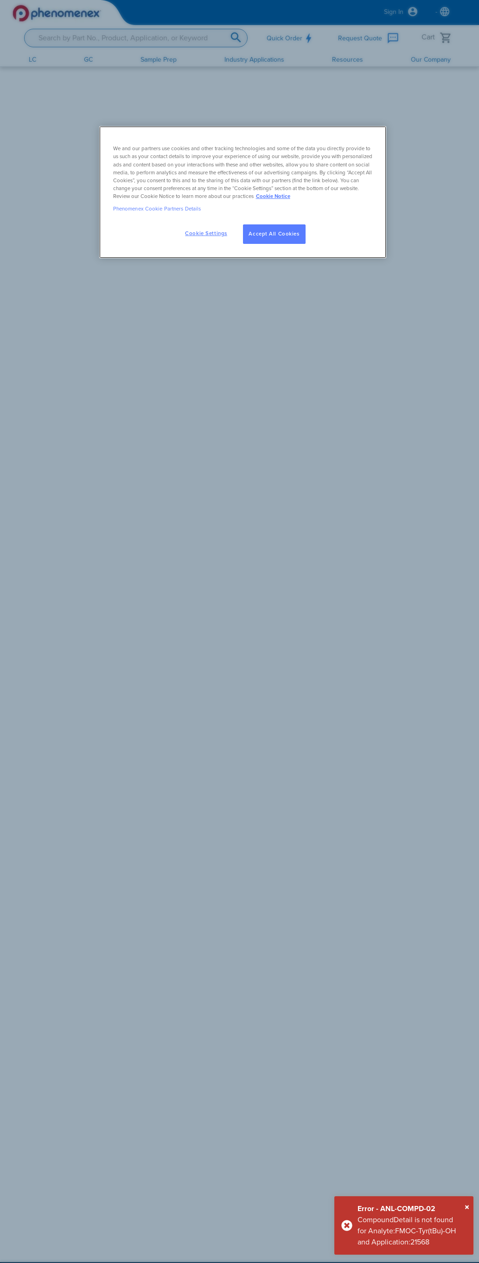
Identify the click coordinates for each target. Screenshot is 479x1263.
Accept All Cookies (274, 234)
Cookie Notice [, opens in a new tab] (273, 196)
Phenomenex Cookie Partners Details (157, 209)
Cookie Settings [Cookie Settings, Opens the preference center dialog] (206, 233)
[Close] (467, 1207)
